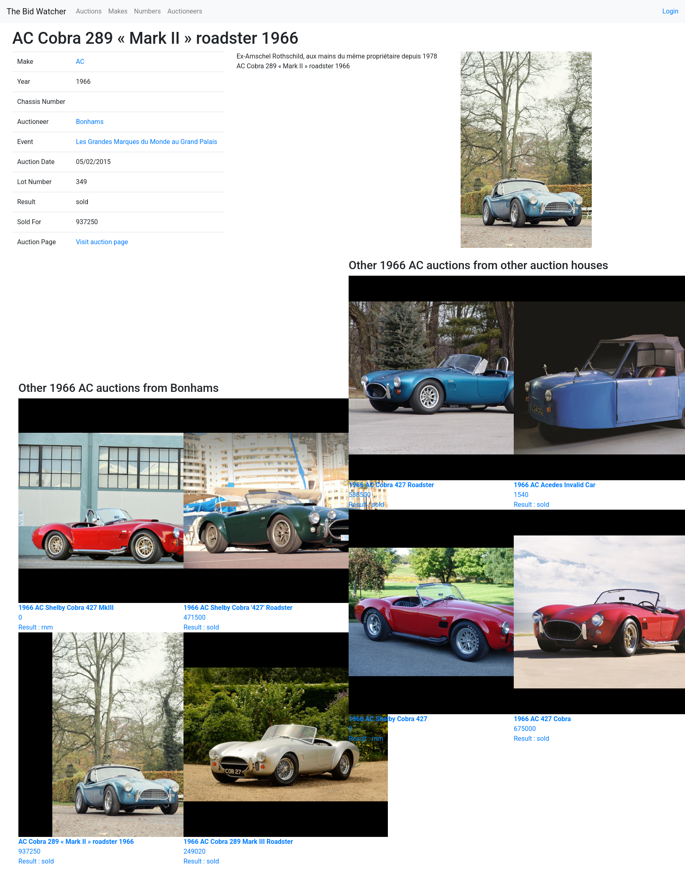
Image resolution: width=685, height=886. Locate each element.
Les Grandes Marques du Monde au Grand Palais (146, 142)
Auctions (89, 11)
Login (670, 11)
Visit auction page (102, 242)
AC (80, 61)
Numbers (147, 11)
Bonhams (90, 122)
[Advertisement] (177, 320)
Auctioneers (184, 11)
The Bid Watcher (36, 11)
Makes (118, 11)
